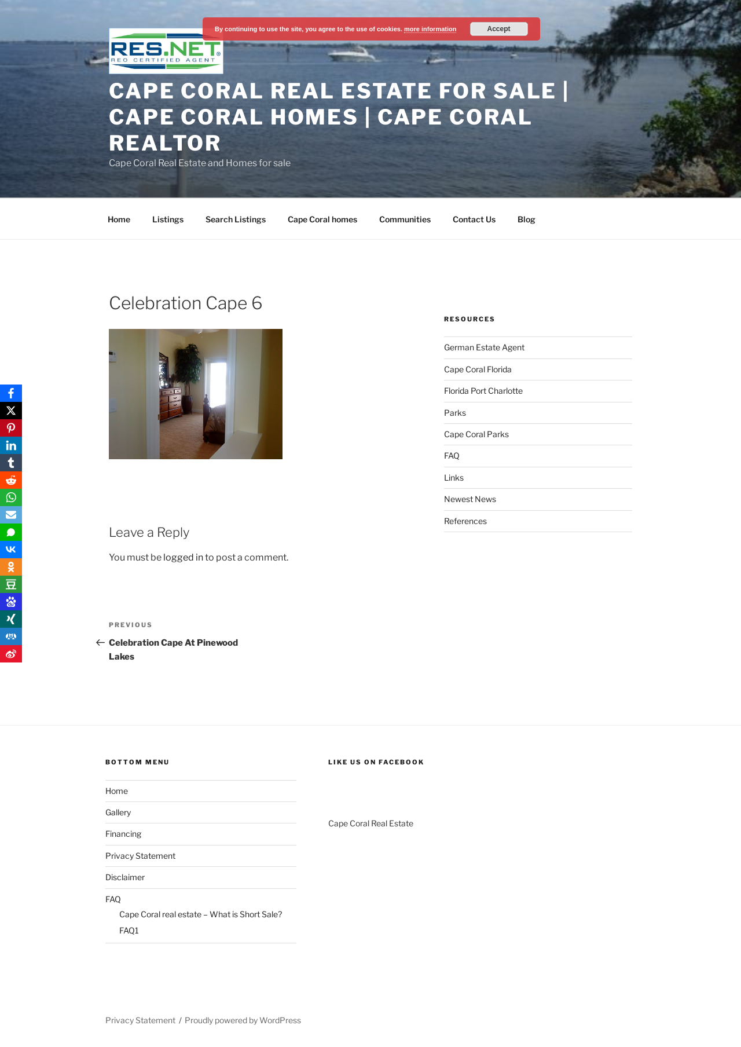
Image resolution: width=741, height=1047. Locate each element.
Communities (405, 219)
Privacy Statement (140, 856)
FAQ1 (129, 930)
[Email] (11, 515)
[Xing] (11, 619)
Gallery (118, 812)
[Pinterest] (11, 428)
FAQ (452, 455)
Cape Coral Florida (478, 369)
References (465, 521)
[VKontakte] (11, 549)
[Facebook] (11, 393)
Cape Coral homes (322, 219)
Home (119, 219)
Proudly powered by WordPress (243, 1020)
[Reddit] (11, 480)
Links (454, 477)
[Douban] (11, 584)
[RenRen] (11, 636)
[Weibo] (11, 653)
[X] (11, 410)
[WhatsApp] (11, 497)
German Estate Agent (484, 347)
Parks (455, 413)
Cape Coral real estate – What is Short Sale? (200, 914)
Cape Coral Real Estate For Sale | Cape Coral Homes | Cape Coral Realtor (339, 117)
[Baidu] (11, 601)
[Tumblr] (11, 462)
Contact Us (474, 219)
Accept (499, 29)
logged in (183, 557)
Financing (123, 834)
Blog (526, 219)
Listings (168, 219)
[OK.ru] (11, 567)
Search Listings (236, 219)
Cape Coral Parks (476, 434)
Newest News (470, 499)
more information (430, 28)
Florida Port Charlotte (483, 391)
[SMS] (11, 532)
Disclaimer (125, 877)
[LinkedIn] (11, 445)
